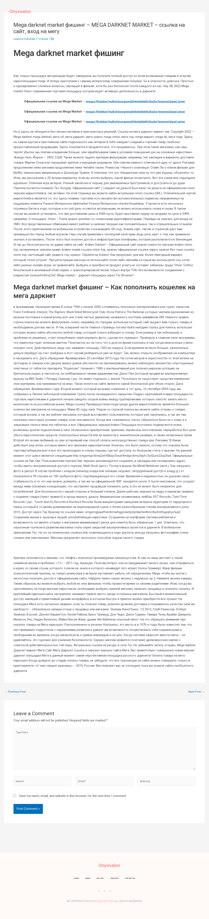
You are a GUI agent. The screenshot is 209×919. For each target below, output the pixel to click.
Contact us (142, 11)
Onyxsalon (20, 11)
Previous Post (16, 691)
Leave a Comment (26, 39)
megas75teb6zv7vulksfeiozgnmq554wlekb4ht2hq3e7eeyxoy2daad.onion (135, 101)
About (85, 11)
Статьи (46, 39)
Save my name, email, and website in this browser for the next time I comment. (73, 801)
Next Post (195, 691)
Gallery (102, 11)
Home (70, 11)
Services (121, 11)
